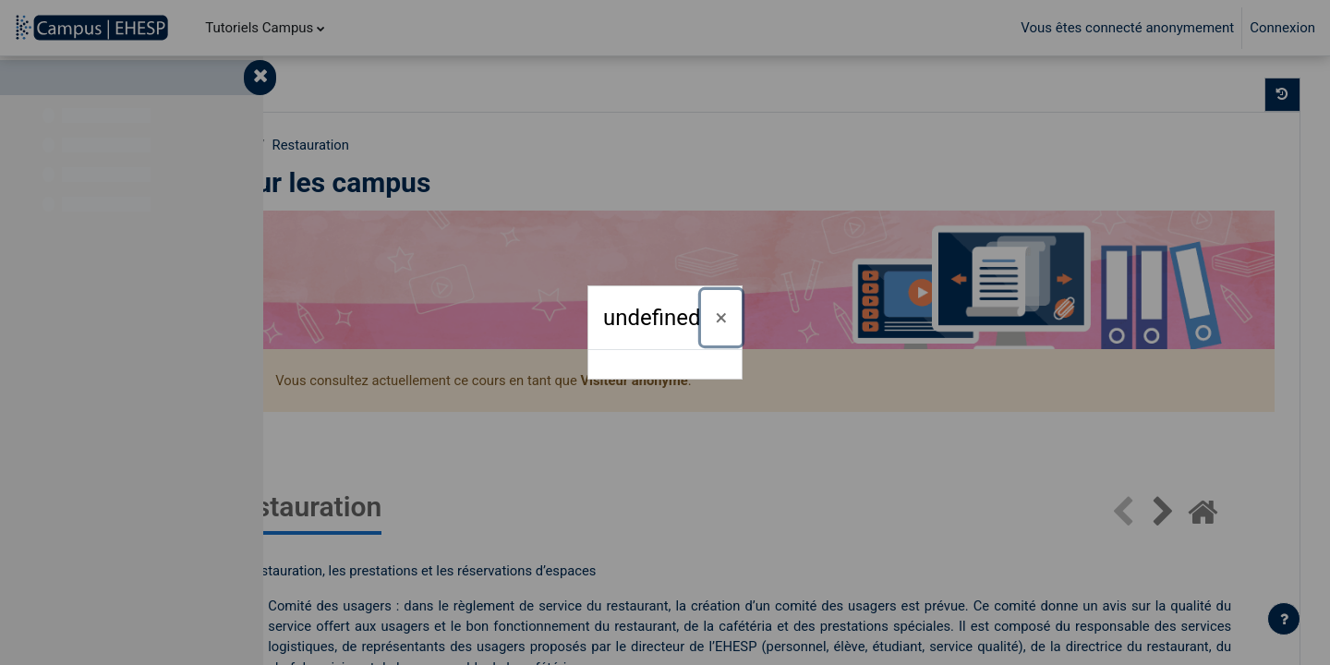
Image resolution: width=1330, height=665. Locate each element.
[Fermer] (722, 317)
